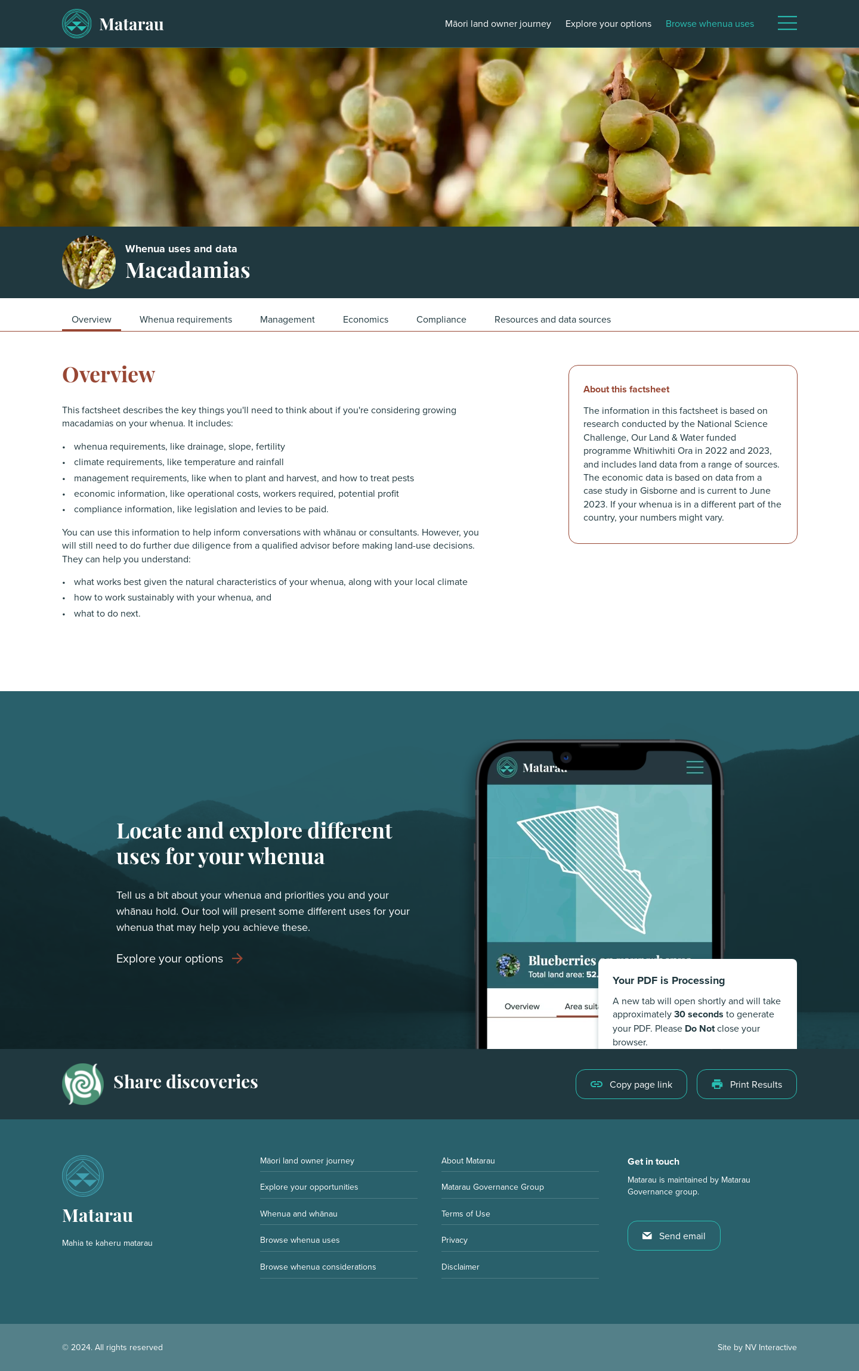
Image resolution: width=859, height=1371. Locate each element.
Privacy (454, 1240)
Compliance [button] (441, 319)
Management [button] (287, 319)
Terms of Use (465, 1214)
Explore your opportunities (309, 1187)
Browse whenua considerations (318, 1267)
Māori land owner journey (498, 23)
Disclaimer (460, 1267)
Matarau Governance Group (492, 1187)
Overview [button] (92, 319)
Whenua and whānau (299, 1214)
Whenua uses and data (181, 249)
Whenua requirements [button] (186, 319)
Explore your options (608, 23)
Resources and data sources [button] (553, 319)
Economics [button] (365, 319)
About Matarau (468, 1160)
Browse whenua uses (710, 23)
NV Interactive (771, 1347)
